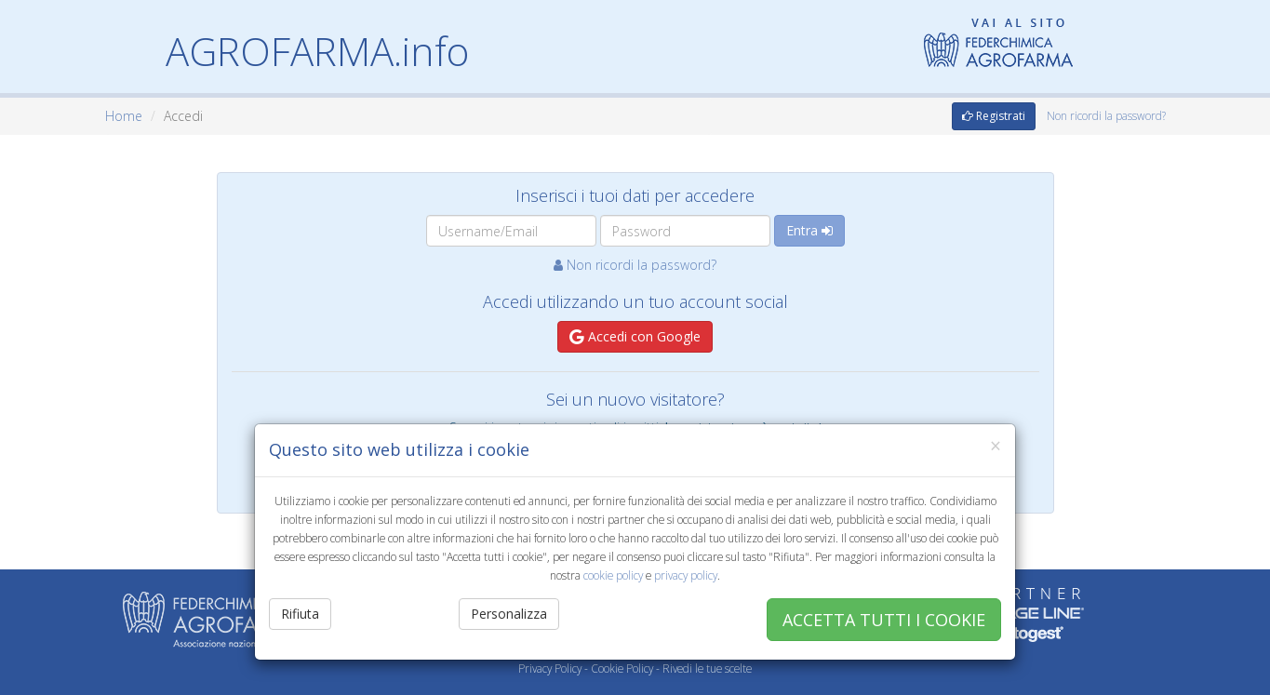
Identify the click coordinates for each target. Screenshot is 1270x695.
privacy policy (685, 575)
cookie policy (613, 575)
